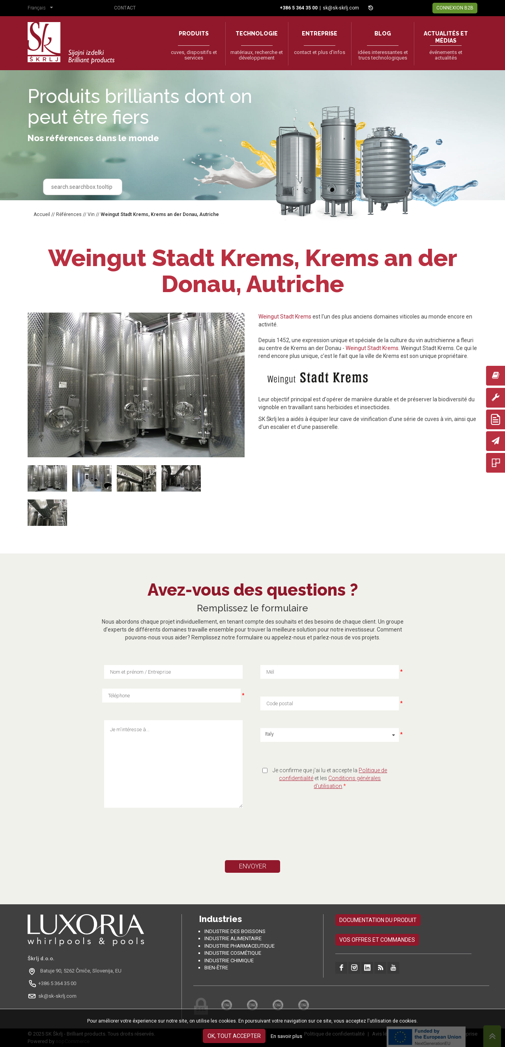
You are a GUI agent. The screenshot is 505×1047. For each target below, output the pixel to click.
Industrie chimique (229, 960)
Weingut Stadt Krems (284, 316)
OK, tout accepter (234, 1036)
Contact (125, 8)
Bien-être (216, 968)
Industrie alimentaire (233, 938)
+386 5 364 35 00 (57, 983)
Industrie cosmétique (232, 953)
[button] (42, 9)
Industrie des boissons (235, 931)
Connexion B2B (454, 8)
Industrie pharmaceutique (239, 946)
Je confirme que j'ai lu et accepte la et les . (330, 778)
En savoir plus (286, 1036)
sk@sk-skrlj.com (341, 8)
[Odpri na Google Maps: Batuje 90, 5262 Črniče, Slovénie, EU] (75, 971)
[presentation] (179, 837)
